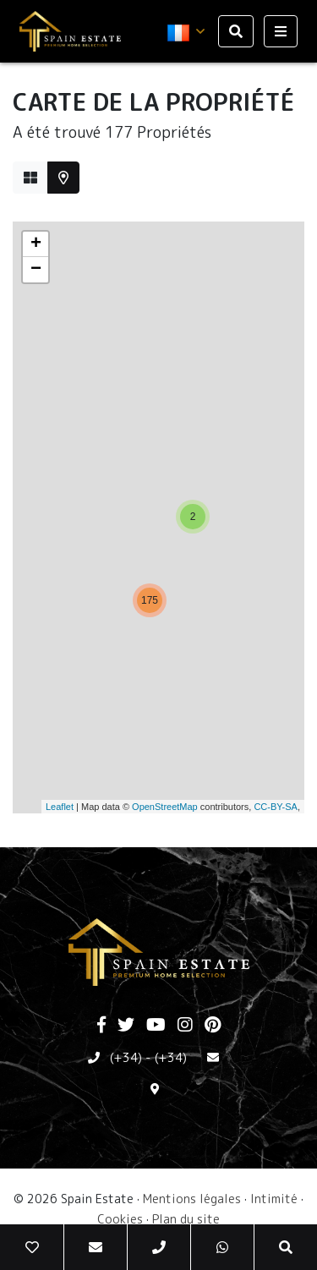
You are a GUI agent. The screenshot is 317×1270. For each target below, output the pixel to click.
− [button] (35, 269)
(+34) (126, 1057)
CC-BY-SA (276, 807)
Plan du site (186, 1219)
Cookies (120, 1219)
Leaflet (60, 807)
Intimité (274, 1199)
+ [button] (35, 244)
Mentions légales (192, 1199)
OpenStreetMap (165, 807)
